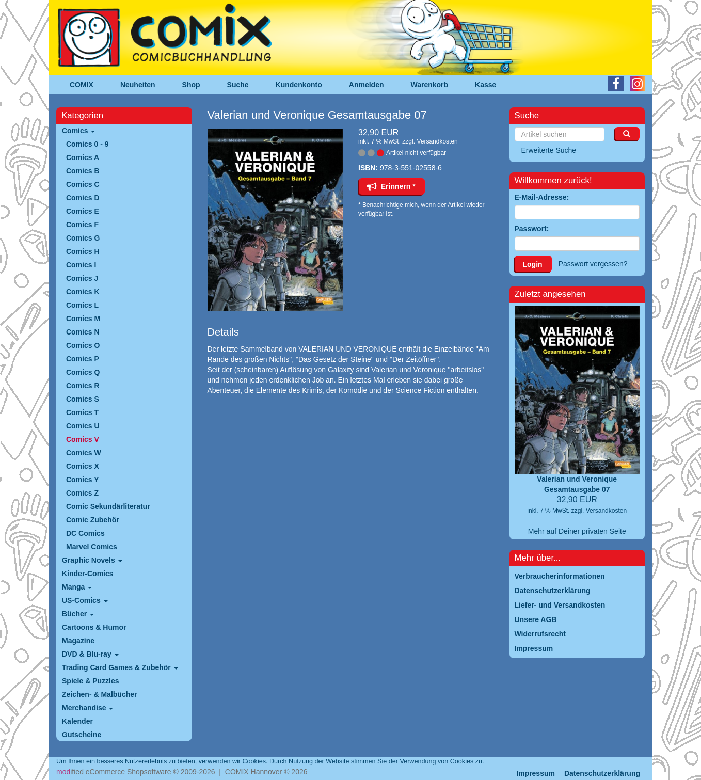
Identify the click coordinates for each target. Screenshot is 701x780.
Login (533, 264)
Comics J (82, 278)
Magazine (78, 640)
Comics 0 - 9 (87, 144)
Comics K (83, 292)
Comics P (82, 359)
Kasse (485, 85)
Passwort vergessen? (593, 264)
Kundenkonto (299, 85)
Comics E (82, 211)
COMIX (81, 85)
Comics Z (82, 493)
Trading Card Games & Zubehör (120, 667)
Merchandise (87, 708)
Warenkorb (430, 85)
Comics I (81, 265)
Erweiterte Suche (549, 150)
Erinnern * (391, 186)
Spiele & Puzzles (90, 681)
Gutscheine (81, 734)
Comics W (83, 453)
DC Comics (85, 533)
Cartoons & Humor (94, 627)
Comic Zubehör (92, 520)
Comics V (82, 439)
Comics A (82, 157)
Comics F (82, 224)
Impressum (535, 773)
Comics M (83, 318)
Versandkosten (437, 141)
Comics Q (83, 372)
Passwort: (532, 229)
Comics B (83, 171)
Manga (77, 587)
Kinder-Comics (88, 573)
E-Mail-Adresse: (542, 197)
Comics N (83, 332)
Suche (238, 85)
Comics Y (82, 479)
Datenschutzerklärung (602, 773)
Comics (78, 130)
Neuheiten (137, 85)
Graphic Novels (92, 560)
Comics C (83, 184)
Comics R (83, 385)
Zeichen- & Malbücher (99, 694)
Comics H (83, 251)
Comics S (82, 399)
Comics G (83, 238)
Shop (191, 85)
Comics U (83, 426)
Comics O (83, 345)
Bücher (78, 614)
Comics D (83, 198)
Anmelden (366, 85)
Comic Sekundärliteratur (108, 506)
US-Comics (85, 600)
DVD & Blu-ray (90, 654)
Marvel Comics (91, 547)
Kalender (77, 721)
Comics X (82, 466)
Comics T (82, 412)
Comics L (82, 305)
